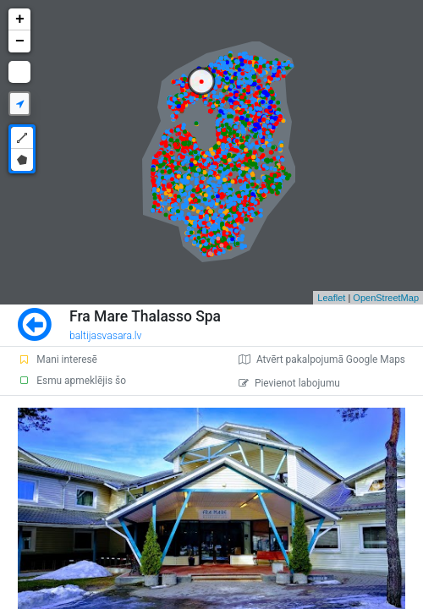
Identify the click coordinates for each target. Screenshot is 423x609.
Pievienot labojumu (289, 383)
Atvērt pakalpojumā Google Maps (322, 359)
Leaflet (331, 298)
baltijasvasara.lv (105, 336)
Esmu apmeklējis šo (72, 381)
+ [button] (20, 19)
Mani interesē (57, 359)
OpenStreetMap (386, 298)
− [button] (20, 41)
